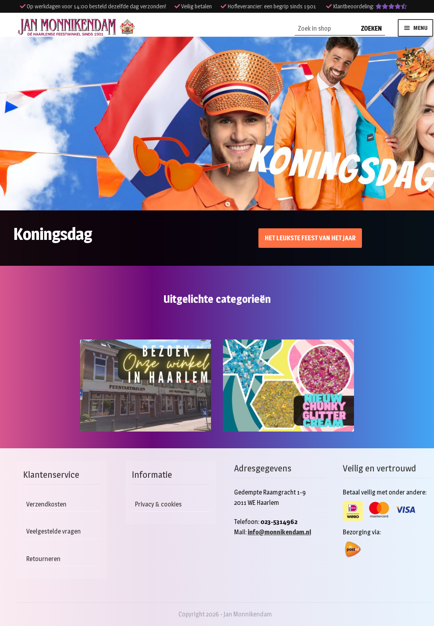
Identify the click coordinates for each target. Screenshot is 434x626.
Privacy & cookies (158, 504)
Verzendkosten (46, 504)
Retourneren (43, 559)
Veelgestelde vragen (53, 531)
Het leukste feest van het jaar (310, 238)
